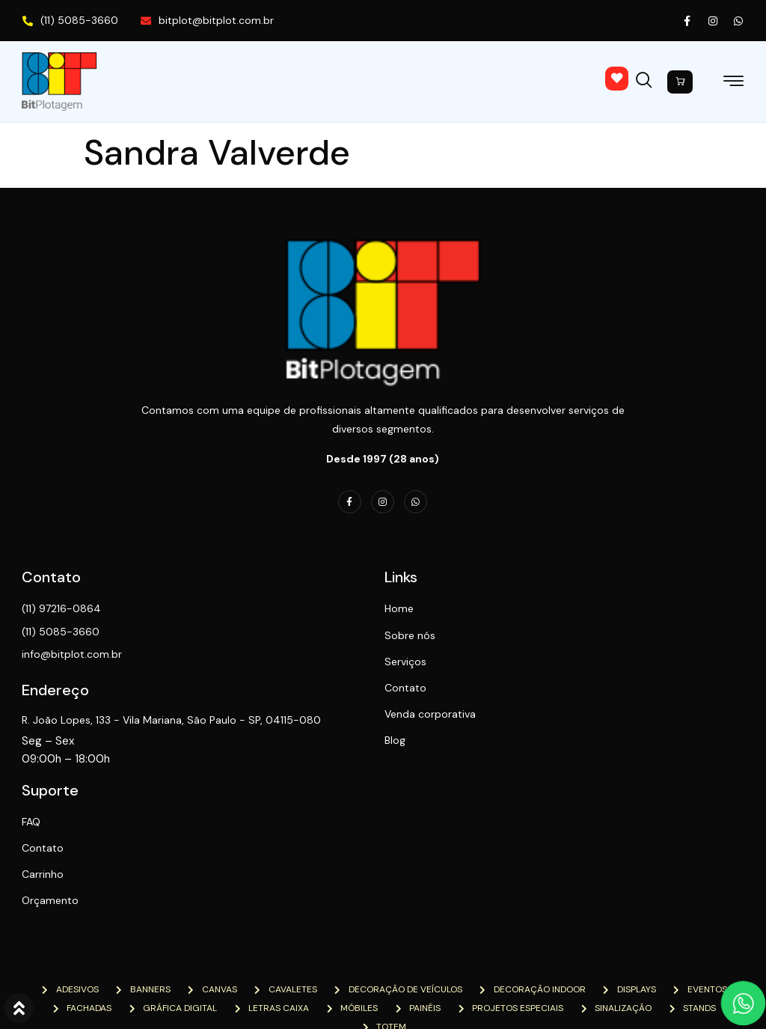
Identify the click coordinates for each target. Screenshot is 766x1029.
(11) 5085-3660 (70, 20)
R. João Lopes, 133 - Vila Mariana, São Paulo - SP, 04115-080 (161, 728)
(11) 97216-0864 (62, 609)
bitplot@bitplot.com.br (207, 20)
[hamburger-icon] (733, 83)
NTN (205, 993)
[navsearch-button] (648, 77)
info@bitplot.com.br (72, 654)
